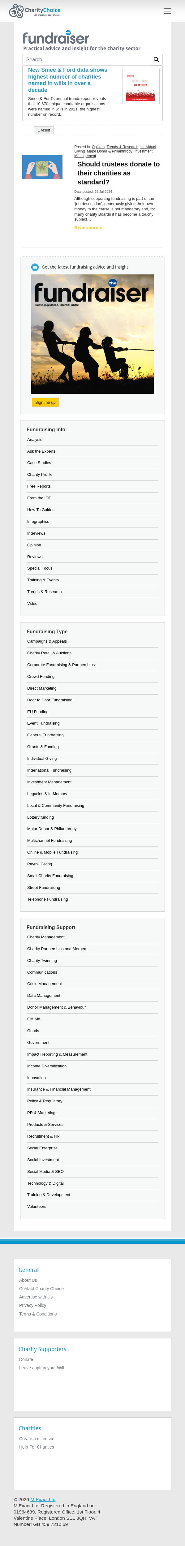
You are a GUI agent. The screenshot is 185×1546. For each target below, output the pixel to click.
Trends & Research (122, 147)
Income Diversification (47, 1066)
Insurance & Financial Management (59, 1089)
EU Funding (38, 711)
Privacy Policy (32, 1305)
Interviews (36, 533)
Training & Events (43, 580)
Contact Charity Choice (41, 1288)
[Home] (37, 11)
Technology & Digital (45, 1183)
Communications (42, 972)
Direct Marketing (42, 688)
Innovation (36, 1077)
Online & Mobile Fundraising (52, 852)
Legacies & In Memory (47, 793)
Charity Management (46, 937)
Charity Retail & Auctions (49, 653)
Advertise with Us (36, 1296)
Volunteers (36, 1206)
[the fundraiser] (81, 39)
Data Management (43, 995)
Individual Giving (42, 758)
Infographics (38, 521)
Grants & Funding (43, 746)
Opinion (98, 147)
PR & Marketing (41, 1112)
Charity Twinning (42, 960)
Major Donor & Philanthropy (109, 151)
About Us (28, 1280)
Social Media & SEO (45, 1171)
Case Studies (39, 462)
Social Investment (43, 1159)
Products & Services (45, 1124)
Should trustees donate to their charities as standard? (118, 173)
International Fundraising (49, 770)
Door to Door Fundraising (49, 700)
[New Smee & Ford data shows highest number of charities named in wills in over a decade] (69, 80)
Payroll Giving (39, 864)
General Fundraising (45, 735)
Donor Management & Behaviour (56, 1007)
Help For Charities (36, 1447)
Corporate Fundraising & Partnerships (61, 664)
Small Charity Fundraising (50, 875)
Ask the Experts (41, 451)
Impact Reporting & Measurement (57, 1054)
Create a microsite (36, 1438)
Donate (26, 1359)
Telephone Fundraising (47, 899)
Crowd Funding (40, 676)
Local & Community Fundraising (55, 805)
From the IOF (39, 498)
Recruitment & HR (43, 1136)
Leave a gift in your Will (41, 1367)
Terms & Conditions (38, 1313)
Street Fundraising (43, 887)
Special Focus (40, 568)
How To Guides (40, 509)
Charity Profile (40, 474)
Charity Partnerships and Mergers (57, 948)
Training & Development (48, 1194)
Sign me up (45, 402)
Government (38, 1042)
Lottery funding (40, 817)
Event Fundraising (43, 723)
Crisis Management (44, 983)
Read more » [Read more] (88, 227)
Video (32, 603)
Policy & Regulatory (44, 1101)
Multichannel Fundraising (49, 840)
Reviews (34, 556)
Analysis (34, 439)
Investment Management (49, 782)
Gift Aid (33, 1019)
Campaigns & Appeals (47, 641)
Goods (33, 1030)
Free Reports (39, 486)
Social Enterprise (42, 1148)
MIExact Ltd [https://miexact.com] (42, 1499)
